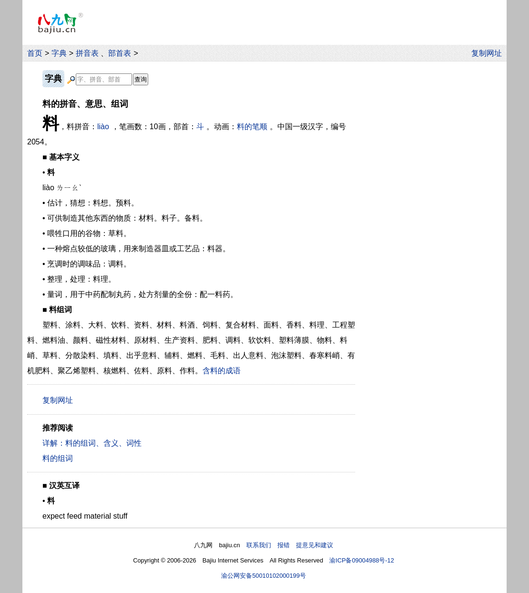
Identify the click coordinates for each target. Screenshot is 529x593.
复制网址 (489, 53)
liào (103, 127)
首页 (34, 53)
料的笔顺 (252, 127)
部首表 (119, 53)
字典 (59, 53)
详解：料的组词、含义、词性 (92, 443)
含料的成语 (222, 371)
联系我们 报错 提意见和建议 (289, 545)
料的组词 (57, 458)
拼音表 (87, 53)
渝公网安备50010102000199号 (263, 575)
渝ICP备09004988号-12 (361, 560)
